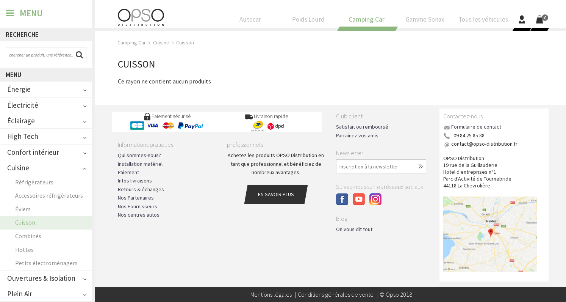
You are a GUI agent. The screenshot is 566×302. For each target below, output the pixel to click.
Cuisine (18, 167)
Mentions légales (271, 294)
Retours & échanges (141, 189)
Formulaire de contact (476, 126)
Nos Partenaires (136, 197)
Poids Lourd (309, 21)
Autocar (250, 21)
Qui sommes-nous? (139, 155)
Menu (13, 75)
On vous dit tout (354, 229)
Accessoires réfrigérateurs (49, 195)
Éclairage (21, 120)
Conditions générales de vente (336, 294)
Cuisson (25, 222)
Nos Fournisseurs (137, 206)
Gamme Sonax (425, 21)
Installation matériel (140, 163)
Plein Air (19, 293)
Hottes (24, 249)
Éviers (23, 209)
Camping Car (367, 21)
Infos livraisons (135, 180)
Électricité (22, 105)
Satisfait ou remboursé (362, 126)
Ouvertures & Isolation (41, 278)
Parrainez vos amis (357, 135)
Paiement (128, 172)
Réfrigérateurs (34, 182)
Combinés (28, 236)
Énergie (19, 89)
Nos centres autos (138, 214)
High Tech (22, 136)
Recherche (22, 34)
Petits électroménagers (46, 263)
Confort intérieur (33, 152)
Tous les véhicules (483, 21)
